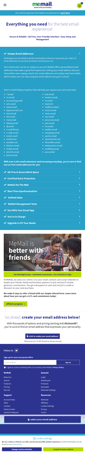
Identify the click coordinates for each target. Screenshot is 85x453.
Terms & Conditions (60, 421)
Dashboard (45, 380)
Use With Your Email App (42, 210)
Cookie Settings (47, 406)
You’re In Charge (42, 216)
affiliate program (15, 303)
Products (45, 383)
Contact (7, 406)
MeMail (26, 421)
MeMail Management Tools (42, 203)
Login (43, 377)
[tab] (42, 54)
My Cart (7, 390)
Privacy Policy (48, 421)
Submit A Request (11, 412)
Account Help (9, 399)
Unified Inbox (42, 197)
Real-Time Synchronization (42, 191)
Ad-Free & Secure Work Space (42, 172)
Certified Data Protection (42, 178)
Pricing (7, 387)
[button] (79, 5)
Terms (43, 412)
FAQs (6, 402)
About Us (7, 377)
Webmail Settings (48, 390)
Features (7, 383)
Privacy (44, 409)
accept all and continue (63, 449)
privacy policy (16, 444)
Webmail (44, 399)
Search (7, 380)
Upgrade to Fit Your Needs (42, 223)
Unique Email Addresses (42, 53)
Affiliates (44, 402)
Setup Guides (9, 409)
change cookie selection (21, 449)
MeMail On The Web (42, 184)
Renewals (45, 387)
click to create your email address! (42, 336)
